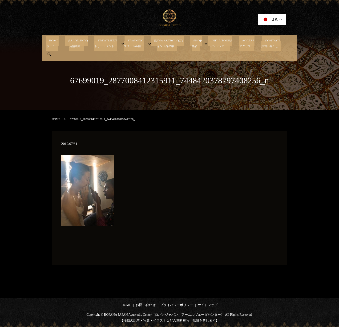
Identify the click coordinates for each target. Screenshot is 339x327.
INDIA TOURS (213, 43)
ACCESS (236, 43)
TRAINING (136, 43)
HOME (64, 43)
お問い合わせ (146, 305)
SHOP (192, 43)
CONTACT (257, 43)
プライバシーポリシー (176, 305)
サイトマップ (208, 305)
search (276, 43)
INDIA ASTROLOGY (166, 43)
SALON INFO (85, 43)
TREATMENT (111, 43)
